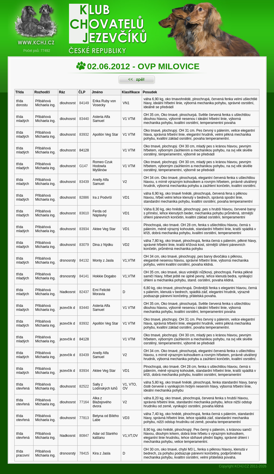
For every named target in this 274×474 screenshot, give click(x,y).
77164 (84, 402)
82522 (84, 386)
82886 (84, 197)
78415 (84, 453)
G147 (83, 166)
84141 (84, 276)
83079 (84, 245)
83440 (84, 119)
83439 (84, 182)
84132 (84, 260)
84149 (84, 103)
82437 (84, 292)
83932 (84, 135)
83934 (84, 229)
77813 (84, 418)
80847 (84, 436)
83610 (84, 213)
